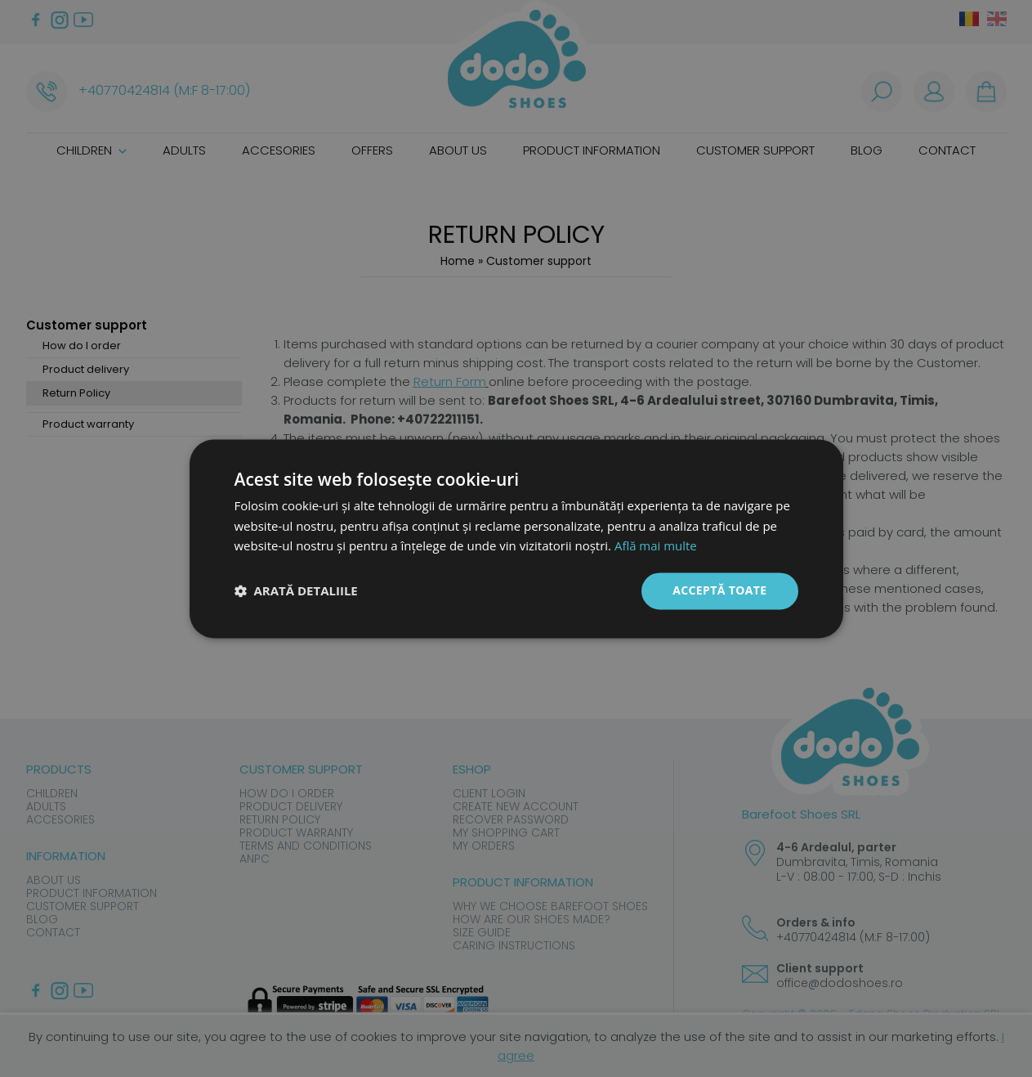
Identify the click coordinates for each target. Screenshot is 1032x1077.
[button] (296, 591)
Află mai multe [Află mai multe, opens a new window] (655, 546)
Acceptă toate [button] (719, 590)
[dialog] (516, 538)
